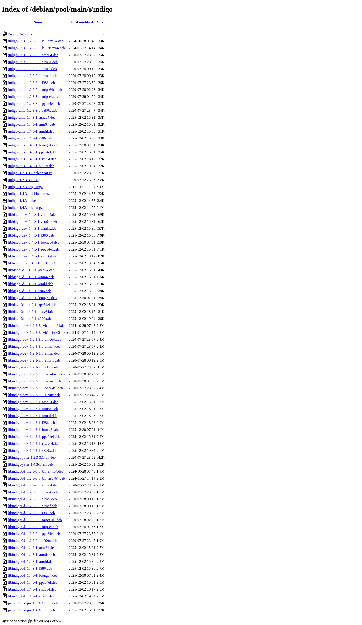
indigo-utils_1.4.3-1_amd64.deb (32, 117)
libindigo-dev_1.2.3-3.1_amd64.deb (34, 339)
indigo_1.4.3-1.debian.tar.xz (29, 194)
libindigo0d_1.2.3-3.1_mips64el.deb (35, 520)
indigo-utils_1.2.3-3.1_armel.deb (32, 69)
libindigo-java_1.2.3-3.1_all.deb (32, 457)
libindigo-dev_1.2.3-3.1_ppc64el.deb (35, 388)
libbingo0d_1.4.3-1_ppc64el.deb (32, 305)
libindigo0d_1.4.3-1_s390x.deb (31, 596)
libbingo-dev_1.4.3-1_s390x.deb (32, 263)
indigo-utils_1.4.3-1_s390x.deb (31, 166)
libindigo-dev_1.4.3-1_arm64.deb (33, 409)
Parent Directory (20, 34)
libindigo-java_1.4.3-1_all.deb (30, 464)
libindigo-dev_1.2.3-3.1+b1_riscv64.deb (38, 332)
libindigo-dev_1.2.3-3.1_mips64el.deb (36, 374)
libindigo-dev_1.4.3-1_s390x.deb (32, 450)
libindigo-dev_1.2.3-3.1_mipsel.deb (34, 381)
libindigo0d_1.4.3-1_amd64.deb (32, 548)
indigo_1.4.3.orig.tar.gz (25, 208)
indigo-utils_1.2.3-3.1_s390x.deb (32, 110)
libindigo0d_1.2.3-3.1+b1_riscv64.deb (36, 478)
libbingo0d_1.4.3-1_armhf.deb (30, 284)
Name (37, 22)
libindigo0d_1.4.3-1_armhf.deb (31, 561)
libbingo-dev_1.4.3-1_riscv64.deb (33, 256)
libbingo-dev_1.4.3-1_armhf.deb (32, 228)
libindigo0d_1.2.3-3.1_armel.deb (32, 499)
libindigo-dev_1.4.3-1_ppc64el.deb (34, 437)
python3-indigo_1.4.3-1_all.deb (31, 610)
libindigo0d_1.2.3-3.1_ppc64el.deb (34, 534)
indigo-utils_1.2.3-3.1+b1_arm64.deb (35, 41)
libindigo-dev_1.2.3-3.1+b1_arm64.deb (37, 326)
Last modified (82, 22)
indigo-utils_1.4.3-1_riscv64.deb (32, 159)
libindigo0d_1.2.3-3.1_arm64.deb (33, 492)
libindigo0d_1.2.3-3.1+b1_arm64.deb (35, 471)
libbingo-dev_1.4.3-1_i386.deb (31, 235)
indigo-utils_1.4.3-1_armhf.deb (31, 131)
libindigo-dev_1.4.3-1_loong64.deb (34, 430)
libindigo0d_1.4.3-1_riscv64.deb (32, 589)
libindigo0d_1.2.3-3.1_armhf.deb (32, 506)
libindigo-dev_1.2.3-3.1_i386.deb (33, 367)
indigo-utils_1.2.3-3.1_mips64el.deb (35, 90)
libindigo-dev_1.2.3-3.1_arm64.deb (34, 346)
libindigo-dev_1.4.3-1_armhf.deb (32, 416)
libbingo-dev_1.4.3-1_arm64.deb (32, 221)
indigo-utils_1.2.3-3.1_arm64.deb (33, 62)
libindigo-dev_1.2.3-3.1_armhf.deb (34, 360)
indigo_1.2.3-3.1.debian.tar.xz (30, 173)
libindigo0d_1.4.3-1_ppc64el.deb (32, 582)
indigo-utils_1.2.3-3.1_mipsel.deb (33, 97)
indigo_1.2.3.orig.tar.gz (25, 187)
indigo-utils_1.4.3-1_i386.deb (30, 138)
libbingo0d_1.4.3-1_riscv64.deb (31, 312)
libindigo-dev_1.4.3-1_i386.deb (31, 423)
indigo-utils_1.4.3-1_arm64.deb (31, 124)
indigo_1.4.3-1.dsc (22, 201)
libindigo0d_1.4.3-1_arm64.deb (31, 555)
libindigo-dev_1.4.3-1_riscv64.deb (33, 444)
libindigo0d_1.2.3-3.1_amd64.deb (33, 485)
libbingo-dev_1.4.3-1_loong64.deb (34, 242)
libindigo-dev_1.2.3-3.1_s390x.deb (34, 395)
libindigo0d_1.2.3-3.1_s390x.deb (32, 541)
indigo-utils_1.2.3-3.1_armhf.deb (32, 76)
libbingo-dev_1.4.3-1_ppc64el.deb (33, 249)
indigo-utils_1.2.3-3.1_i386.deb (31, 83)
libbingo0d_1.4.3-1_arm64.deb (31, 277)
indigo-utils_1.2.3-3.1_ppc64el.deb (34, 103)
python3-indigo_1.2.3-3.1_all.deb (33, 603)
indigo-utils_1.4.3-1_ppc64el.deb (32, 152)
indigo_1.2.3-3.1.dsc (23, 180)
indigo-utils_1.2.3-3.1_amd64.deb (33, 55)
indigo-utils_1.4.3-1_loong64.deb (33, 145)
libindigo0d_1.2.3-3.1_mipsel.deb (33, 527)
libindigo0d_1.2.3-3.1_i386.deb (31, 513)
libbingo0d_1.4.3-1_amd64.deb (31, 270)
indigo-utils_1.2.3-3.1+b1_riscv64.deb (36, 48)
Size (100, 22)
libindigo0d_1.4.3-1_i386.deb (30, 568)
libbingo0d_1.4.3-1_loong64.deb (32, 298)
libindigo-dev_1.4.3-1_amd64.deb (33, 402)
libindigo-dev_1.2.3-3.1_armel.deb (34, 353)
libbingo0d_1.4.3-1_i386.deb (29, 291)
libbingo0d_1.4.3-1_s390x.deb (30, 319)
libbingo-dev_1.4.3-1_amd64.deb (32, 215)
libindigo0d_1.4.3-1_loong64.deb (33, 575)
